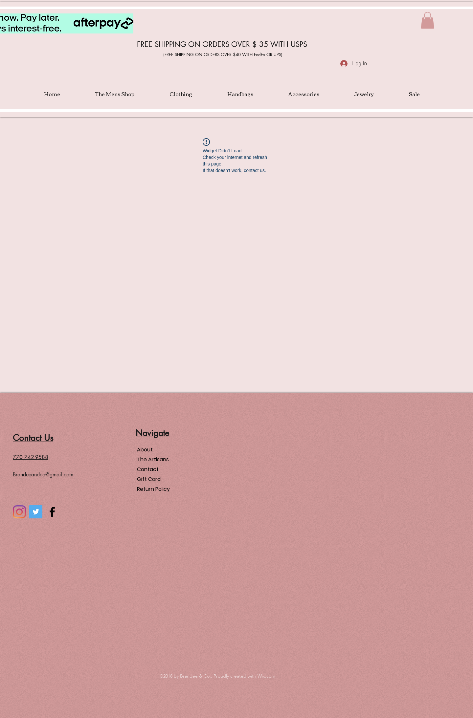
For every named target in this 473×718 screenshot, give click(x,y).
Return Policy (153, 489)
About (145, 449)
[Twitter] (35, 511)
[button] (427, 20)
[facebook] (52, 511)
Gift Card (149, 479)
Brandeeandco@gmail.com (43, 474)
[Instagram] (19, 511)
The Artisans (153, 459)
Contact (148, 469)
